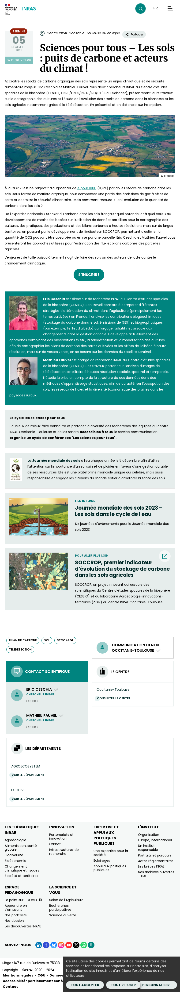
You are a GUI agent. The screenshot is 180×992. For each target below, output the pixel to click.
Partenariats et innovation (61, 836)
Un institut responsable (148, 847)
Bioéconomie (15, 860)
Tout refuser (123, 985)
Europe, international (155, 840)
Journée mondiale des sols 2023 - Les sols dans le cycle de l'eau (118, 511)
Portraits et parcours (155, 855)
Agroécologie (15, 840)
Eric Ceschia (42, 689)
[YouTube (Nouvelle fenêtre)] (68, 945)
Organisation (148, 834)
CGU (41, 975)
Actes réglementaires (155, 861)
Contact (10, 986)
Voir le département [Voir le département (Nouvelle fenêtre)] (29, 775)
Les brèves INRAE (151, 866)
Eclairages (102, 860)
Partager (134, 34)
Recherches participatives (60, 907)
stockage (65, 640)
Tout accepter (85, 985)
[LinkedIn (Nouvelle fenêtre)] (38, 945)
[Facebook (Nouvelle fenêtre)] (46, 945)
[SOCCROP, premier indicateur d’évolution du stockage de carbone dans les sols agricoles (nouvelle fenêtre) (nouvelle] (123, 569)
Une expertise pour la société (111, 853)
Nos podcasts (16, 915)
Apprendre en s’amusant (16, 907)
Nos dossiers (15, 920)
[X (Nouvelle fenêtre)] (76, 945)
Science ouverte (62, 915)
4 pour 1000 (86, 188)
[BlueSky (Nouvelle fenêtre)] (53, 945)
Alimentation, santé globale (21, 847)
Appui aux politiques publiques (110, 868)
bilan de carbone (23, 640)
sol (47, 640)
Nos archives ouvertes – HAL (156, 874)
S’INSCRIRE (89, 274)
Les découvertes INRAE (23, 926)
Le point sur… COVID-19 (23, 900)
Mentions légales (18, 975)
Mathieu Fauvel (45, 715)
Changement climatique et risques (22, 868)
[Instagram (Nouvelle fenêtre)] (61, 945)
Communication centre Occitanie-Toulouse (136, 647)
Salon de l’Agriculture (66, 900)
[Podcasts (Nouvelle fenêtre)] (91, 945)
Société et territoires (21, 875)
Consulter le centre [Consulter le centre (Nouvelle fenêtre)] (115, 698)
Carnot (55, 844)
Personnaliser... (157, 985)
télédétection (20, 649)
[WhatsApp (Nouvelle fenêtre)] (83, 945)
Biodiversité (14, 855)
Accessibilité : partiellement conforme (37, 981)
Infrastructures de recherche (64, 851)
